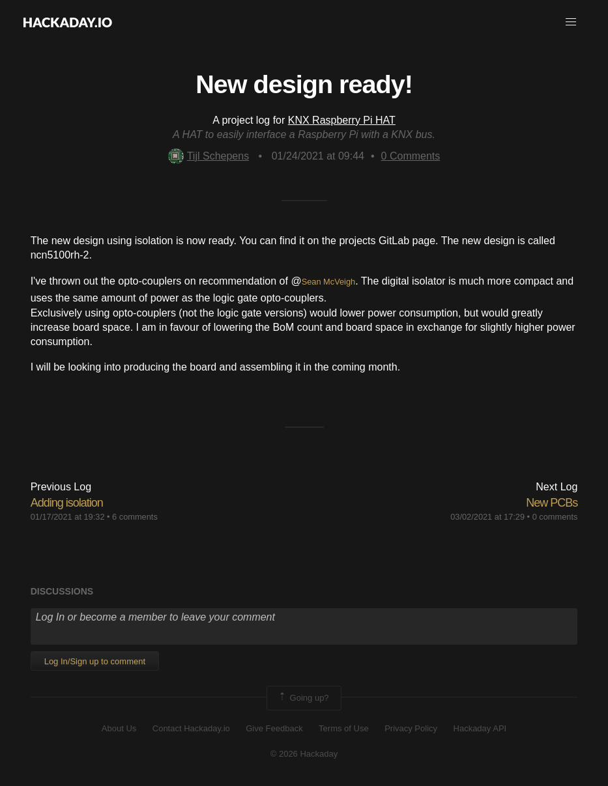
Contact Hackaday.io (191, 728)
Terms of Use (344, 728)
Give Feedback (274, 728)
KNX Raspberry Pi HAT (342, 120)
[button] (571, 22)
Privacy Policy (410, 728)
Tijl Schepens (208, 155)
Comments (411, 155)
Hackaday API (480, 728)
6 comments (135, 517)
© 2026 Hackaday (304, 754)
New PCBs (551, 502)
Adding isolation (67, 502)
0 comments (555, 517)
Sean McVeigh (329, 282)
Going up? (303, 698)
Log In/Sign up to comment (94, 661)
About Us (119, 728)
